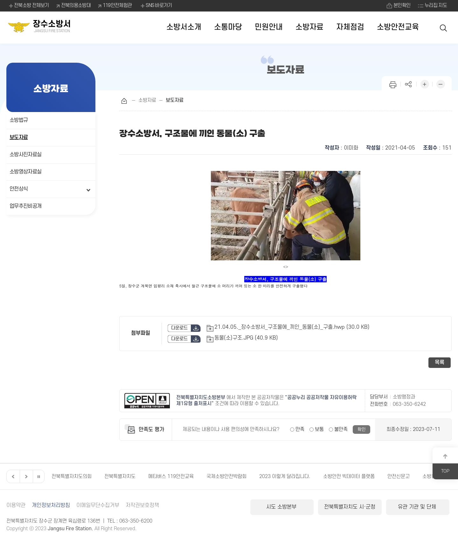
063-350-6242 (409, 404)
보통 (319, 429)
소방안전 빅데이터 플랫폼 (349, 476)
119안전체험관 (117, 5)
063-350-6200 (135, 521)
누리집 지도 (436, 5)
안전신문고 (398, 476)
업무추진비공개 (25, 206)
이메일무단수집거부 (97, 505)
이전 (12, 476)
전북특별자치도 (119, 476)
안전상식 (19, 189)
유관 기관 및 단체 (418, 507)
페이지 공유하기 (409, 83)
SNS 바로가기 (156, 6)
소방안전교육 (398, 27)
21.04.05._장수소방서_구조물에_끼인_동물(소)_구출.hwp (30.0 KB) (292, 327)
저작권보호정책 (142, 505)
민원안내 (269, 27)
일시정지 (38, 476)
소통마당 (228, 27)
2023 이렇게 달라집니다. (284, 476)
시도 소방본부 (282, 507)
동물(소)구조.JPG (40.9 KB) (246, 338)
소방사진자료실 (25, 155)
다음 (25, 476)
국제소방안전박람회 (226, 476)
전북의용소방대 (76, 5)
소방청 (429, 476)
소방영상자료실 (25, 172)
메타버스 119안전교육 (171, 476)
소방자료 (309, 27)
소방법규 (19, 120)
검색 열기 (444, 27)
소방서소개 (183, 27)
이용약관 (15, 505)
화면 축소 (440, 83)
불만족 (341, 429)
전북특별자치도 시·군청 (349, 507)
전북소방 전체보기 (28, 6)
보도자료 (19, 137)
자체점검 (350, 27)
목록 (439, 362)
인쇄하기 (393, 83)
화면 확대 (425, 83)
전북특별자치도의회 (72, 476)
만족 (299, 429)
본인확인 (401, 5)
